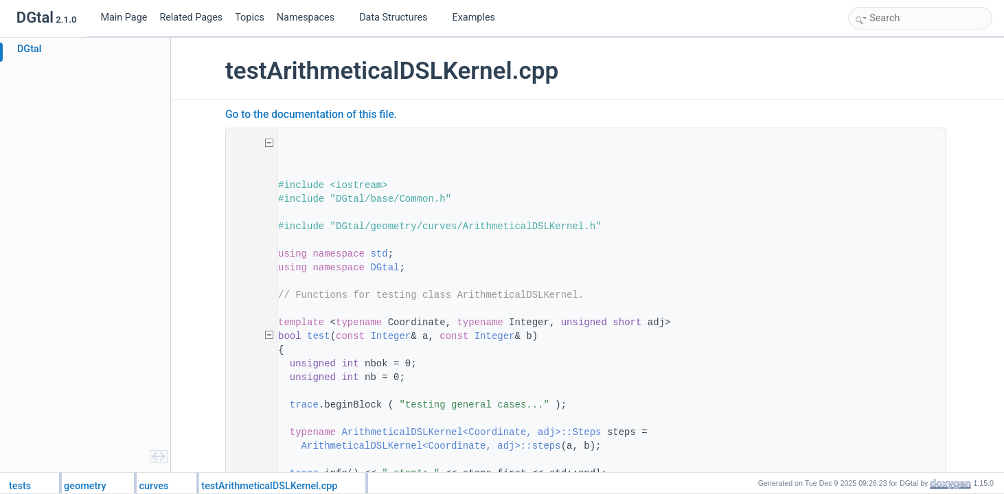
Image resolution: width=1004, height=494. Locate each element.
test (320, 336)
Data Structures (398, 17)
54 (250, 336)
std (380, 253)
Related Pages (191, 17)
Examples (474, 17)
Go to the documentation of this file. (313, 114)
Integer (392, 336)
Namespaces (311, 17)
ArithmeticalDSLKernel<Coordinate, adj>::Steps (473, 432)
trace (306, 404)
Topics (249, 17)
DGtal (386, 267)
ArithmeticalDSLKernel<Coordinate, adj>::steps (433, 445)
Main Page (123, 17)
